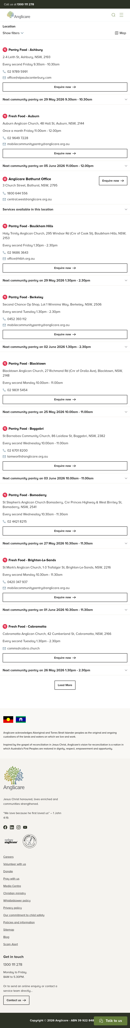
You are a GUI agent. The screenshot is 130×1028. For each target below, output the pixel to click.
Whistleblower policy (17, 900)
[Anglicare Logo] (18, 15)
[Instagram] (18, 827)
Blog (6, 937)
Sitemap (8, 929)
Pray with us (11, 878)
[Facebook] (5, 827)
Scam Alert (10, 944)
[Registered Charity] (30, 841)
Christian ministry (14, 893)
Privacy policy (12, 908)
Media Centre (12, 886)
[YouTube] (25, 827)
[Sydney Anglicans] (11, 841)
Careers (8, 857)
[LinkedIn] (12, 827)
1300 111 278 (12, 964)
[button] (121, 15)
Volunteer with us (14, 864)
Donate (8, 871)
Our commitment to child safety (23, 915)
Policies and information (19, 922)
